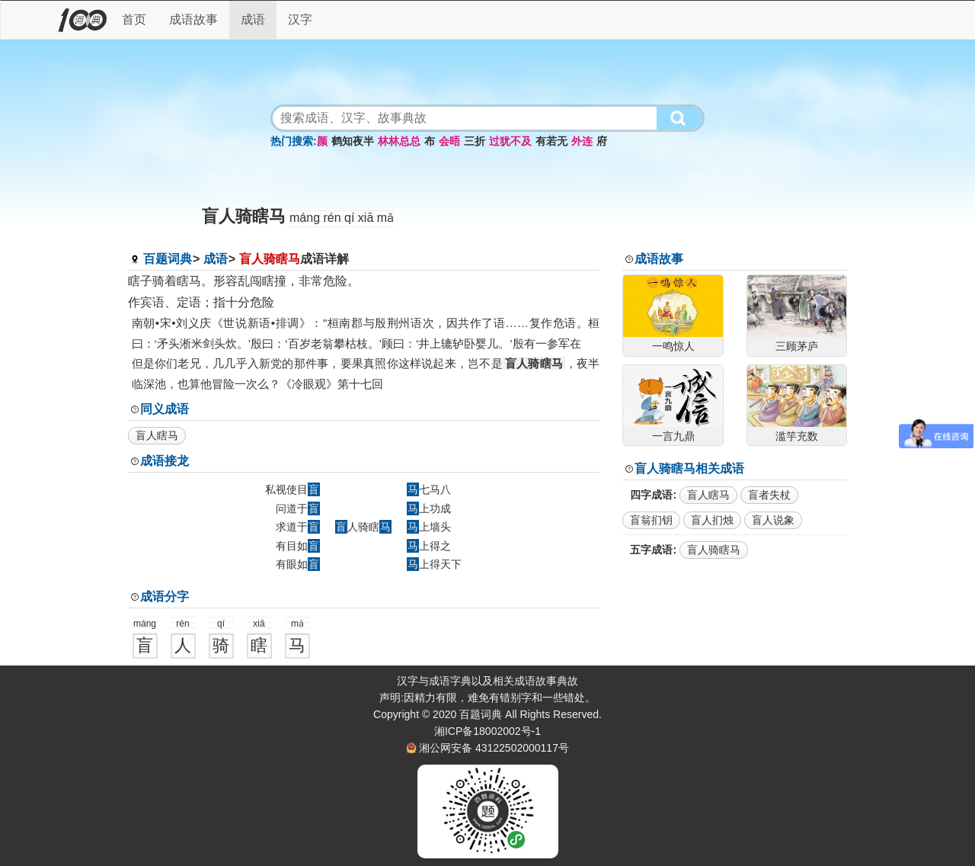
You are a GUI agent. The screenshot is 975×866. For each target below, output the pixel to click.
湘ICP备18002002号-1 (487, 731)
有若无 (551, 141)
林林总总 (399, 141)
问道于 (298, 508)
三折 (474, 141)
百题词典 (167, 258)
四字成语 (651, 495)
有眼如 (298, 564)
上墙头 (429, 527)
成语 (253, 19)
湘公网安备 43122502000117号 (494, 748)
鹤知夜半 (352, 141)
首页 (134, 19)
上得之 (429, 546)
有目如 (298, 546)
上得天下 (434, 564)
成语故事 (193, 19)
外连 (582, 141)
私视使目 (292, 489)
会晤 (449, 141)
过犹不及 (510, 141)
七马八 (429, 489)
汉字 (300, 19)
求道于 (298, 527)
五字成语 (651, 550)
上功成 (429, 508)
